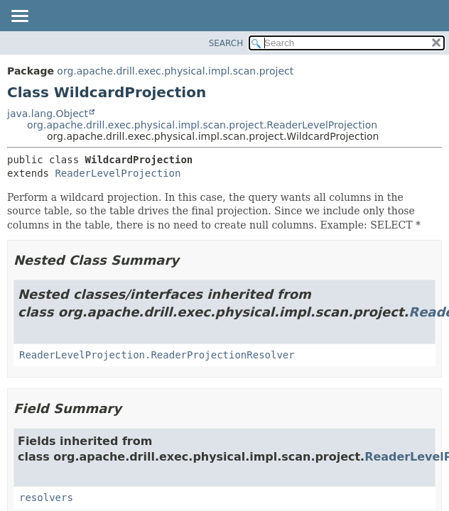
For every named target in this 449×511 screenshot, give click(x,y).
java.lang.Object (47, 113)
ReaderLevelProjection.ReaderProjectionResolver (157, 355)
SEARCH (226, 43)
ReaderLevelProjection (117, 173)
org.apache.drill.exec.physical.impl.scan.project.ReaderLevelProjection (202, 125)
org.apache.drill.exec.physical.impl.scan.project (175, 71)
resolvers (46, 497)
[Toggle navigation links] (19, 17)
